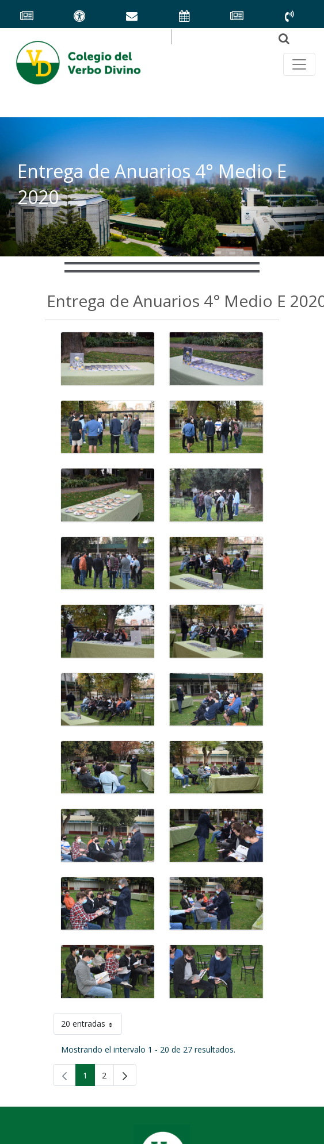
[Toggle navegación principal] (299, 64)
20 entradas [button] (91, 1026)
